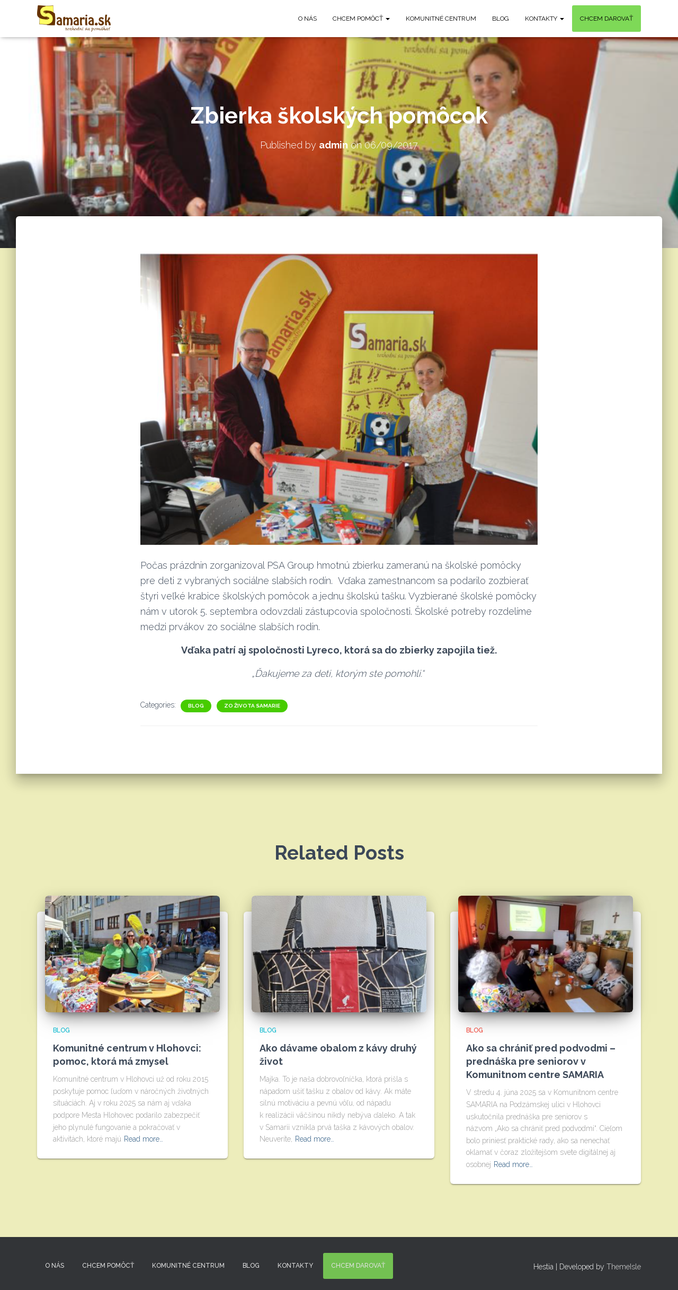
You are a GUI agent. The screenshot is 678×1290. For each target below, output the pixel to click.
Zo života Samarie (252, 706)
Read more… (143, 1139)
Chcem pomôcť (361, 18)
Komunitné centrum (441, 18)
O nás (307, 18)
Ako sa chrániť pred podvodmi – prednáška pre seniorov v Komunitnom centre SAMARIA (540, 1061)
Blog (500, 18)
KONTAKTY (544, 18)
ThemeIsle (623, 1266)
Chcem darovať (606, 18)
